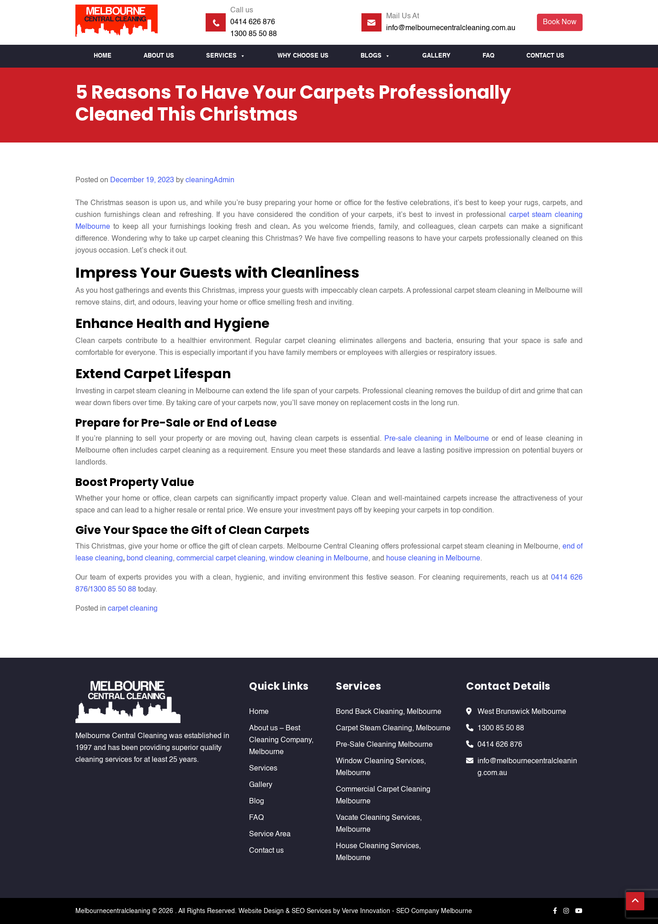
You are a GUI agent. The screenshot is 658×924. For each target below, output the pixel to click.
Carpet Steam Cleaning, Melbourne (393, 728)
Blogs (375, 56)
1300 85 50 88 (253, 34)
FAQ (488, 56)
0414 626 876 (252, 22)
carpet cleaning (133, 608)
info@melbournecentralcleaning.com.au (450, 28)
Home (102, 56)
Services (225, 56)
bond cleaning (150, 558)
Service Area (270, 834)
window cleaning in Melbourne (318, 558)
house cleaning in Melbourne (433, 558)
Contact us (545, 56)
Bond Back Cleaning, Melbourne (388, 712)
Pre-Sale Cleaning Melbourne (384, 745)
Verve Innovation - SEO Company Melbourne (407, 911)
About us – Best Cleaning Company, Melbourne (281, 740)
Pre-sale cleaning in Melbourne (436, 439)
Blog (256, 801)
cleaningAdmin (210, 180)
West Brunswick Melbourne (522, 712)
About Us (158, 56)
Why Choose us (303, 56)
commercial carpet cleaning (220, 558)
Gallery (436, 56)
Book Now (560, 22)
